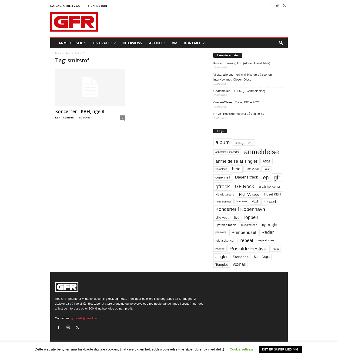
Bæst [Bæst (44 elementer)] (266, 169)
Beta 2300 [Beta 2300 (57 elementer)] (252, 169)
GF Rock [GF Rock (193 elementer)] (244, 186)
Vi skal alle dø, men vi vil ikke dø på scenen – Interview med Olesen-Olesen (243, 77)
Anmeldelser (72, 43)
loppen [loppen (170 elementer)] (251, 217)
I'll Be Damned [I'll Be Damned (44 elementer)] (223, 201)
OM (174, 43)
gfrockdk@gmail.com (85, 318)
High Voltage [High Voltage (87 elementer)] (249, 194)
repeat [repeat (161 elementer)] (246, 240)
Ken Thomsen (64, 117)
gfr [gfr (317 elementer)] (277, 177)
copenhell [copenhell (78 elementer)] (222, 177)
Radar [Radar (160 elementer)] (267, 232)
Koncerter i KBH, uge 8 (79, 111)
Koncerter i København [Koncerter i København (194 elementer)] (240, 209)
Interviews (132, 43)
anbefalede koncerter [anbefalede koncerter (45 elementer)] (227, 152)
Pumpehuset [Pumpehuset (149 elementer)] (243, 232)
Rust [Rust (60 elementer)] (276, 248)
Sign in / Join (97, 5)
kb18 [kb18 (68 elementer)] (255, 201)
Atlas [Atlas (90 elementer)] (266, 161)
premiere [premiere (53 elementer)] (220, 232)
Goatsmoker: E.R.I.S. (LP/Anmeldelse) (239, 91)
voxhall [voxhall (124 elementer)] (239, 264)
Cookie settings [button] (242, 349)
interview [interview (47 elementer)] (242, 201)
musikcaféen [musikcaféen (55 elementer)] (249, 225)
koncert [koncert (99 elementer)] (270, 201)
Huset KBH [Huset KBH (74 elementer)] (272, 194)
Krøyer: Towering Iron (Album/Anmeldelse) (241, 63)
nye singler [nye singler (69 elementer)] (270, 225)
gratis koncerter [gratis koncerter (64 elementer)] (269, 186)
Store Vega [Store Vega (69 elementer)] (262, 257)
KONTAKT (194, 43)
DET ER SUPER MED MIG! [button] (280, 349)
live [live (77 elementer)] (236, 217)
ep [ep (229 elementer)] (265, 177)
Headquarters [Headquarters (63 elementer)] (224, 194)
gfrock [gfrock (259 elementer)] (222, 186)
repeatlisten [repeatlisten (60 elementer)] (266, 240)
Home (58, 53)
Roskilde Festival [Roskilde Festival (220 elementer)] (249, 249)
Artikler (157, 43)
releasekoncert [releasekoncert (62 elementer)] (225, 240)
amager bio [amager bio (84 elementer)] (243, 143)
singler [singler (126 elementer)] (221, 256)
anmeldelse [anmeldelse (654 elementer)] (261, 152)
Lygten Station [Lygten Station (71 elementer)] (225, 225)
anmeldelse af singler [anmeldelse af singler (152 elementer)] (236, 161)
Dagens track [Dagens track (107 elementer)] (246, 177)
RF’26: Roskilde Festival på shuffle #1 (238, 113)
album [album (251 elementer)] (222, 142)
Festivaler (104, 43)
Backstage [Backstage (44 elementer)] (221, 169)
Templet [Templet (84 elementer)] (221, 264)
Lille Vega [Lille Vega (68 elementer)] (222, 217)
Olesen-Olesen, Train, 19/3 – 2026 (236, 102)
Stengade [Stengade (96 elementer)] (241, 257)
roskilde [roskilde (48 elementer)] (219, 248)
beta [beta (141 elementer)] (236, 168)
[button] (281, 43)
